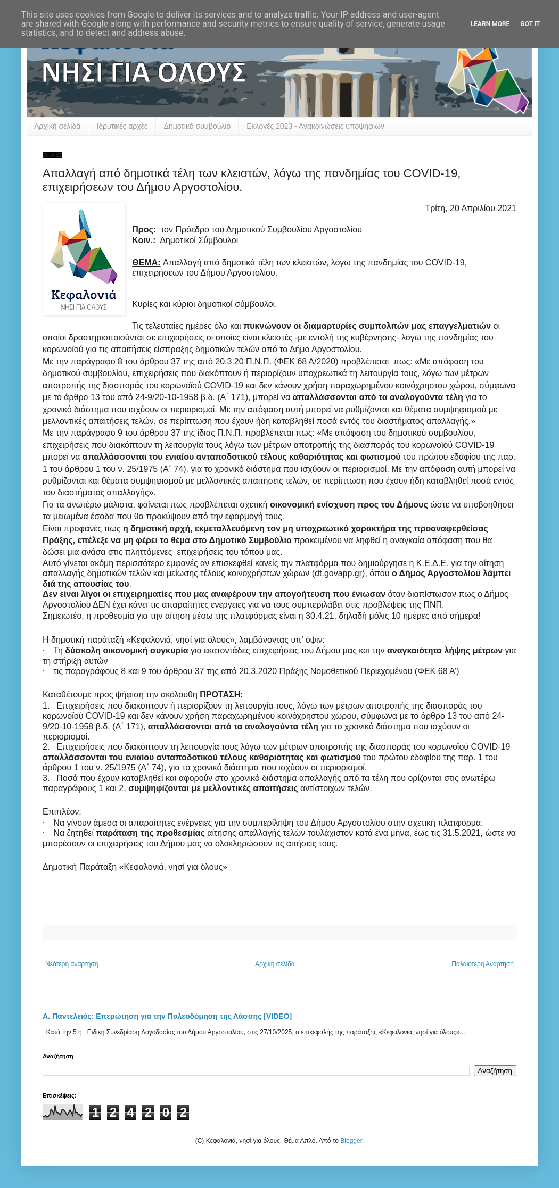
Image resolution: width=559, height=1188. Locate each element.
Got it (530, 24)
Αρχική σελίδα (57, 126)
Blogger (351, 1140)
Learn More (490, 24)
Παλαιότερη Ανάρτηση (482, 964)
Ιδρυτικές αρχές (121, 126)
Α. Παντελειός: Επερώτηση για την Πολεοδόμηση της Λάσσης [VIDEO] (167, 1016)
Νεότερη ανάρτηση (71, 964)
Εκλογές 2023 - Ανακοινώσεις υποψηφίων (315, 126)
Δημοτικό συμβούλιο (197, 126)
